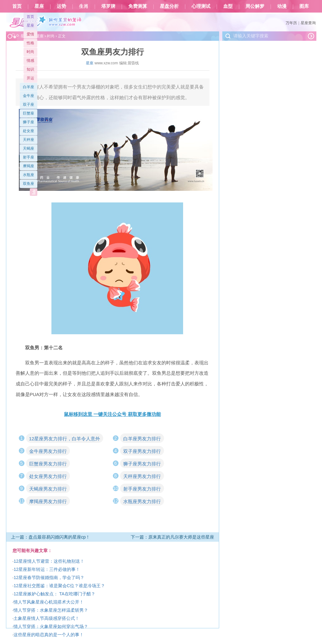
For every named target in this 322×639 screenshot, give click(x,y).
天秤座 (28, 139)
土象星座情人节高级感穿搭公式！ (46, 618)
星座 (39, 6)
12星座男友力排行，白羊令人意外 (64, 438)
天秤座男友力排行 (142, 476)
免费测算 (137, 6)
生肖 (83, 6)
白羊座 (28, 87)
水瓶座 (28, 175)
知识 (30, 69)
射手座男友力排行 (142, 488)
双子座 (28, 104)
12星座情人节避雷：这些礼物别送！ (48, 561)
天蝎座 (28, 148)
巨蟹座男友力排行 (48, 463)
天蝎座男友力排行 (48, 488)
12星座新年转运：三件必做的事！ (46, 569)
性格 (30, 43)
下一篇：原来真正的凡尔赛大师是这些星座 (172, 537)
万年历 (291, 23)
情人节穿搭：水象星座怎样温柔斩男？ (50, 610)
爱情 (30, 34)
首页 (17, 6)
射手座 (28, 157)
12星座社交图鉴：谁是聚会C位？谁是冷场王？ (59, 585)
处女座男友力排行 (48, 476)
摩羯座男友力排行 (48, 501)
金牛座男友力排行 (48, 451)
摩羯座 (28, 166)
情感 (30, 60)
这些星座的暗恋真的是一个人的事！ (48, 634)
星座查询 (308, 23)
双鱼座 (28, 183)
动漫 (282, 6)
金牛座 (28, 96)
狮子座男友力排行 (142, 463)
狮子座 (28, 122)
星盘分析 (169, 6)
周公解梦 (254, 6)
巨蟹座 (28, 113)
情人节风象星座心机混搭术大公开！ (48, 601)
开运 (30, 78)
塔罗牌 (108, 6)
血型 (228, 6)
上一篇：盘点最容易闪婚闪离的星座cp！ (50, 537)
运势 (61, 6)
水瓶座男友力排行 (142, 501)
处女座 (28, 131)
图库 (304, 6)
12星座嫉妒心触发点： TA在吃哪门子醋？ (54, 593)
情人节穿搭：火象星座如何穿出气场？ (50, 626)
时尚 (30, 52)
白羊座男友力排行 (142, 438)
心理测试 (201, 6)
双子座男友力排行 (142, 451)
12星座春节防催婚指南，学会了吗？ (48, 577)
